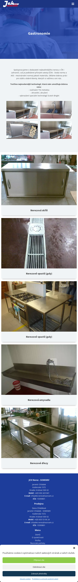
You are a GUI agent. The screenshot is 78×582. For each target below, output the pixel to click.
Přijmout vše (39, 560)
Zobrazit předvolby (39, 574)
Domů (37, 534)
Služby (38, 540)
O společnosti (38, 537)
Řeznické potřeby (37, 543)
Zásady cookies (25, 579)
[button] (74, 548)
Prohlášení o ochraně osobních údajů (45, 579)
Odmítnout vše (39, 567)
